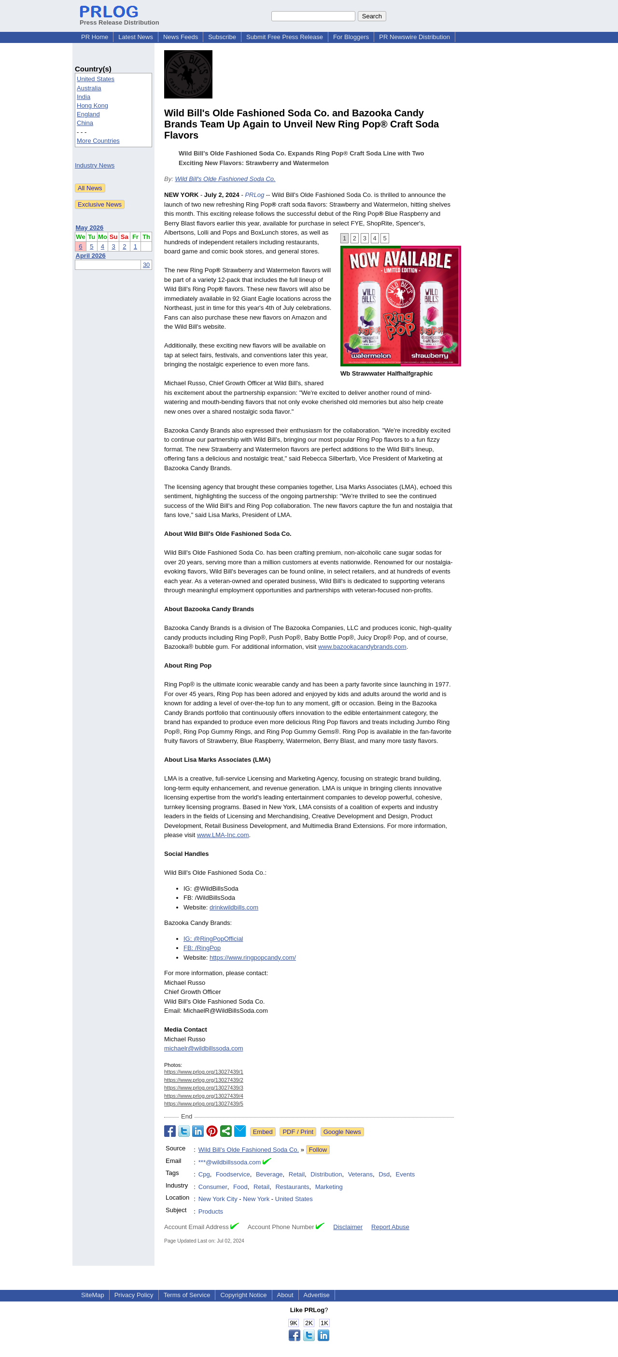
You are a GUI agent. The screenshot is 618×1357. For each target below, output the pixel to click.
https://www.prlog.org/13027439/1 (203, 1072)
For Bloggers (351, 37)
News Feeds (180, 37)
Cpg (204, 1174)
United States (95, 79)
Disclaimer (348, 1227)
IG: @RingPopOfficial (213, 938)
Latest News (135, 37)
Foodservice (233, 1174)
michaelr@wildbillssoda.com (203, 1048)
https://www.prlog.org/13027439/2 (203, 1080)
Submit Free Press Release (284, 37)
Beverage (269, 1174)
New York (256, 1199)
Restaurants (292, 1186)
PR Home (94, 37)
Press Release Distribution (119, 19)
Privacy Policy (134, 1295)
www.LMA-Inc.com (223, 835)
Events (405, 1174)
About (285, 1295)
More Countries (98, 140)
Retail (297, 1174)
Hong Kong (92, 105)
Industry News (94, 165)
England (88, 114)
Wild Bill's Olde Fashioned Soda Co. (225, 178)
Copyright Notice (243, 1295)
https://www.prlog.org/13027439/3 (203, 1088)
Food (240, 1186)
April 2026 (91, 255)
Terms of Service (187, 1295)
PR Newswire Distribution (414, 37)
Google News (342, 1131)
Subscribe (222, 37)
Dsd (384, 1174)
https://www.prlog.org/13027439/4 (203, 1096)
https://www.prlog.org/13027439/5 (203, 1103)
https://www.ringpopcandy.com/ (253, 957)
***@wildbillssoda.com (229, 1162)
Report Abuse (390, 1227)
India (83, 96)
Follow (318, 1149)
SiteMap (92, 1295)
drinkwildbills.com (234, 907)
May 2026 (90, 227)
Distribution (326, 1174)
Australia (89, 88)
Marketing (329, 1186)
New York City (218, 1199)
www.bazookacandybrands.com (362, 646)
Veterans (360, 1174)
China (85, 122)
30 (146, 264)
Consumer (212, 1186)
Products (210, 1211)
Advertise (317, 1295)
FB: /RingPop (202, 947)
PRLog (254, 194)
